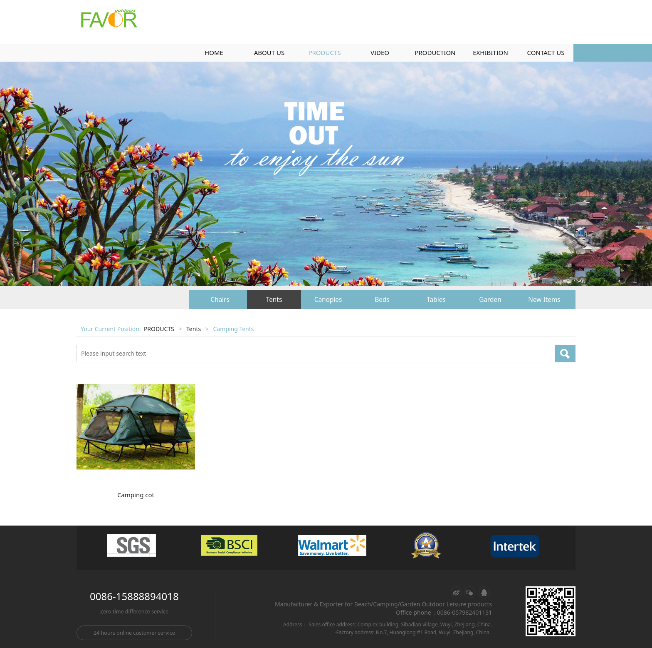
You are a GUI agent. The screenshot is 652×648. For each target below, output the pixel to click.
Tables (436, 299)
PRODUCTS (324, 52)
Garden (490, 299)
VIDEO (379, 52)
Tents (274, 299)
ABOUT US (269, 52)
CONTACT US (546, 52)
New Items (544, 299)
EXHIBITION (490, 52)
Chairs (220, 299)
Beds (382, 299)
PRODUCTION (435, 52)
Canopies (328, 299)
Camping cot (135, 495)
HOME (214, 52)
